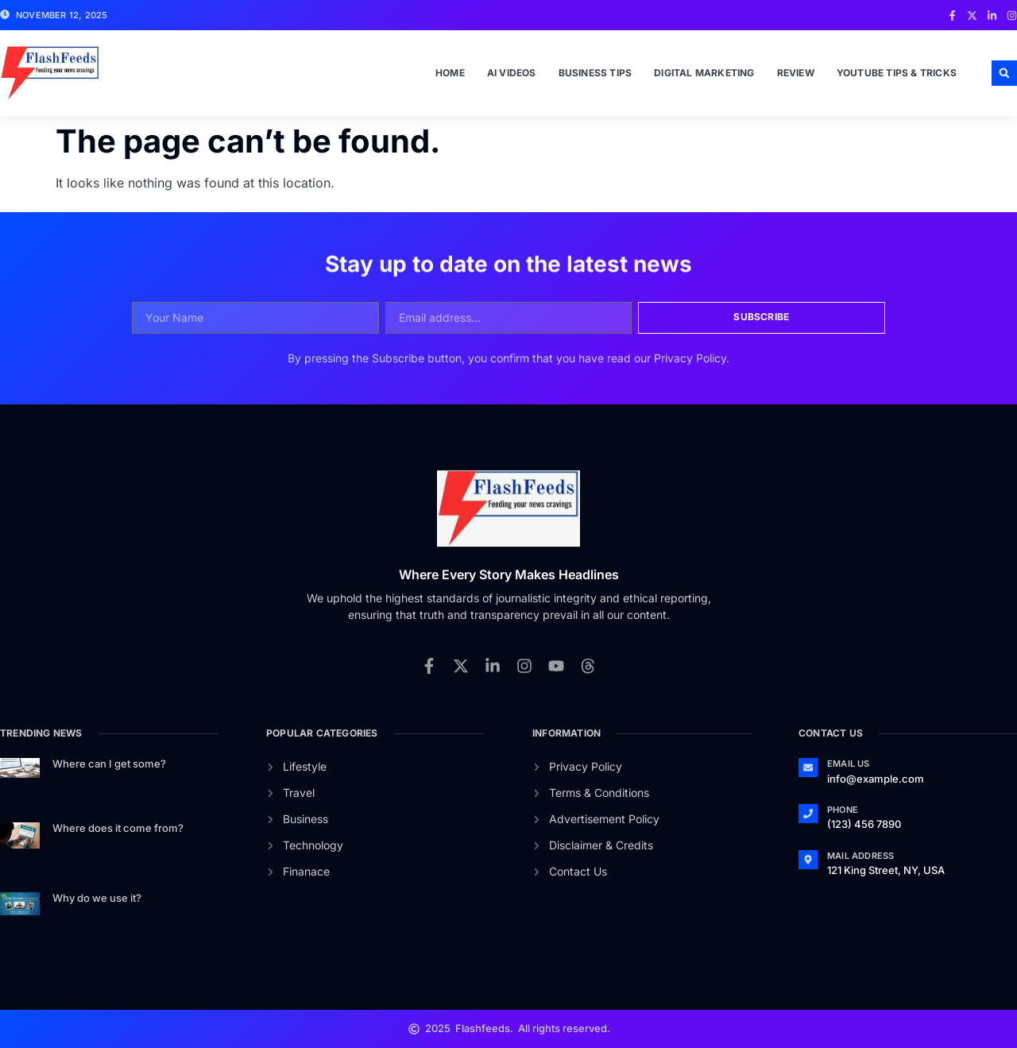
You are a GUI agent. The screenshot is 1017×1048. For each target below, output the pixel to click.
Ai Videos (511, 73)
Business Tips (595, 73)
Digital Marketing (704, 73)
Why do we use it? (96, 897)
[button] (1004, 73)
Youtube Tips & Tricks (897, 73)
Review (795, 73)
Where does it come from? (118, 828)
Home (450, 73)
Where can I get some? (109, 763)
